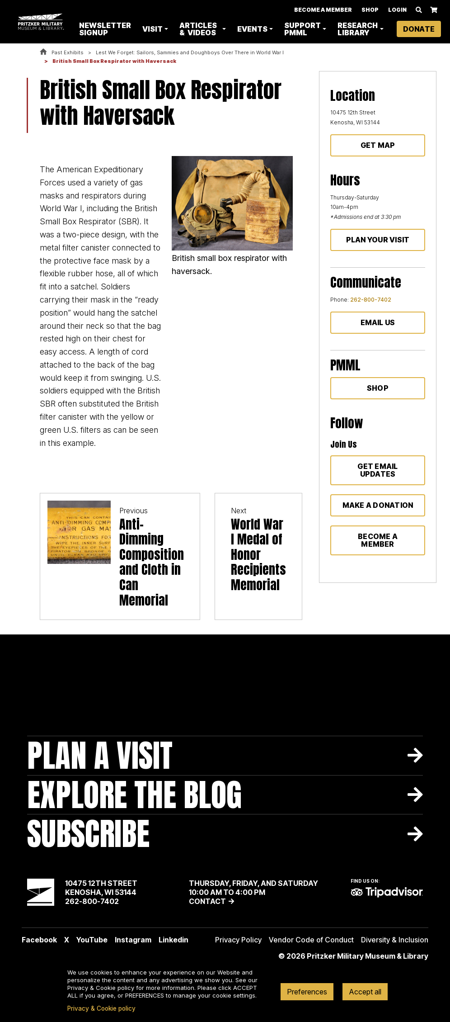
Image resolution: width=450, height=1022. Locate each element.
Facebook (39, 939)
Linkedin (173, 939)
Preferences (307, 991)
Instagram (133, 939)
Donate (419, 28)
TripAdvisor (387, 892)
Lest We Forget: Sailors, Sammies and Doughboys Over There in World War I (190, 52)
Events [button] (252, 28)
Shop (370, 9)
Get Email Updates (377, 470)
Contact (207, 901)
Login (397, 9)
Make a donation (377, 505)
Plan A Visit (100, 755)
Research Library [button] (358, 29)
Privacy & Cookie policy (101, 1008)
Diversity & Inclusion (394, 939)
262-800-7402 (370, 299)
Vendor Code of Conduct (311, 939)
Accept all (365, 991)
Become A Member (323, 9)
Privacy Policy (238, 939)
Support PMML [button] (302, 29)
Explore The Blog (134, 794)
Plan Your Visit (378, 239)
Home (43, 52)
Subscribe (88, 833)
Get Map (378, 145)
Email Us (378, 322)
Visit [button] (153, 28)
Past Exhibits (68, 52)
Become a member (378, 540)
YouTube (92, 939)
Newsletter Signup (106, 29)
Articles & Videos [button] (199, 29)
